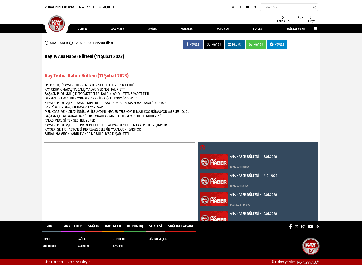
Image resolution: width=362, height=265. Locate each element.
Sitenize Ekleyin (78, 262)
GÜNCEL (82, 28)
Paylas (192, 44)
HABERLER (187, 28)
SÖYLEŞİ (257, 28)
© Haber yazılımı (296, 262)
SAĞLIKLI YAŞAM (296, 28)
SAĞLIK (152, 28)
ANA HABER (117, 28)
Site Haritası (53, 262)
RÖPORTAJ (223, 28)
